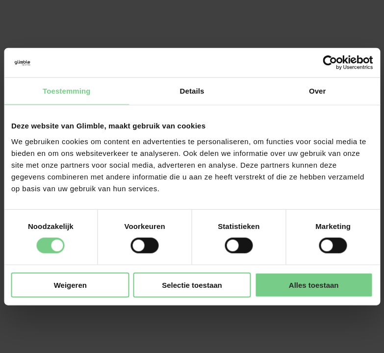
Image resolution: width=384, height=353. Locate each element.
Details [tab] (192, 91)
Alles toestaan (314, 284)
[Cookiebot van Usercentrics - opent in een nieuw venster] (330, 62)
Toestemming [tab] (67, 91)
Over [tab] (317, 91)
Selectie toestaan (192, 284)
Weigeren (70, 284)
